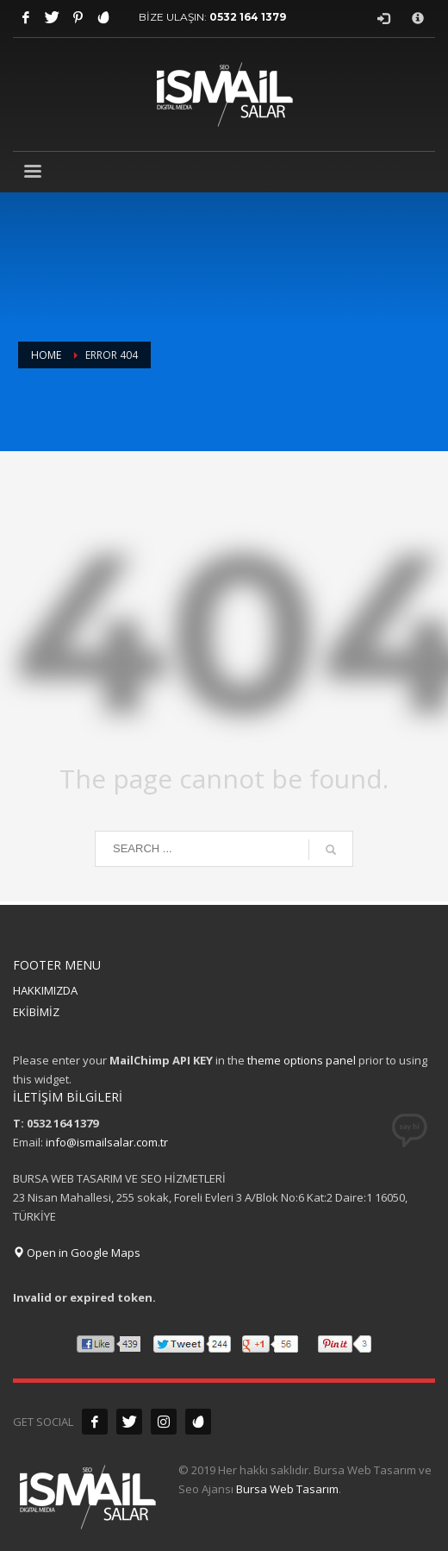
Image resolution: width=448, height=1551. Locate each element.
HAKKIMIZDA (45, 990)
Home (46, 355)
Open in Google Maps (76, 1252)
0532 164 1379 (247, 16)
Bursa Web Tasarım (287, 1489)
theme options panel (301, 1060)
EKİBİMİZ (36, 1012)
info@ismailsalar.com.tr (107, 1142)
